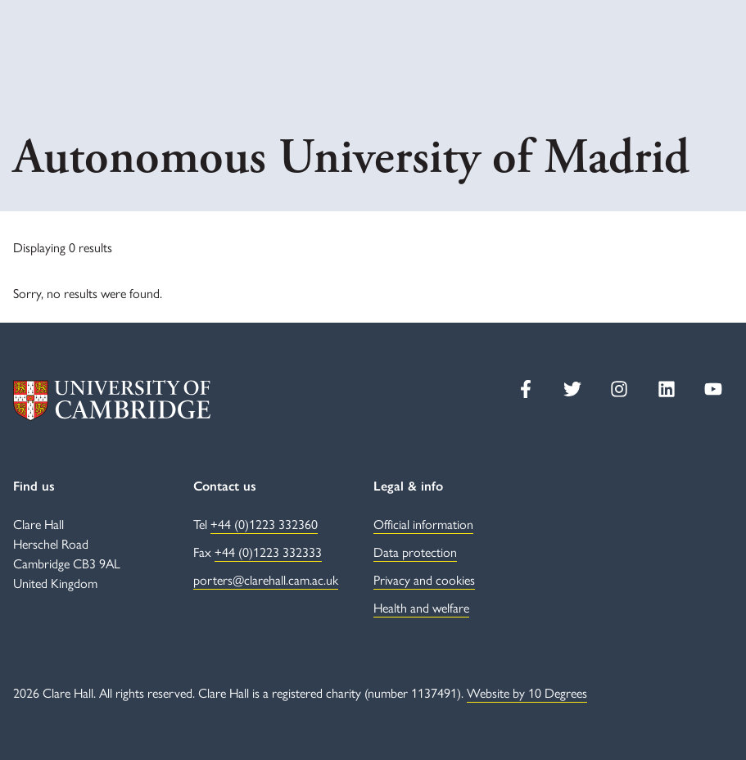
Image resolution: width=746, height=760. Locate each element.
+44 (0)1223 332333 (268, 551)
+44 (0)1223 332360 (264, 523)
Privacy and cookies (424, 579)
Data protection (415, 551)
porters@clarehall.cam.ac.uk (265, 579)
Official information (423, 523)
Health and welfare (421, 607)
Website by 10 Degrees (527, 692)
